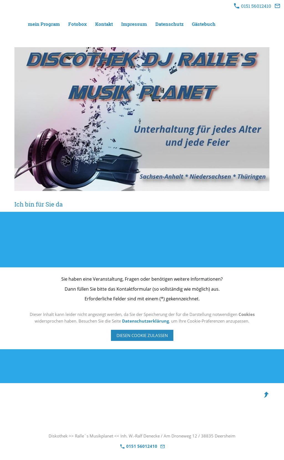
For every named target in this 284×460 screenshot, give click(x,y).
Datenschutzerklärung (145, 321)
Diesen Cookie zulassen (142, 335)
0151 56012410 (252, 6)
